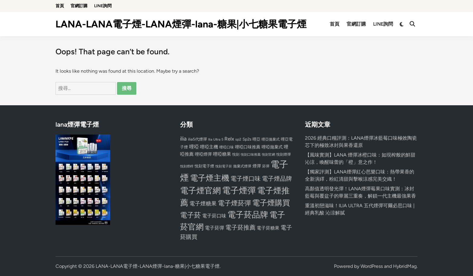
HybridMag (405, 266)
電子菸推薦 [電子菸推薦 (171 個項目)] (240, 227)
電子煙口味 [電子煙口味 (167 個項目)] (245, 178)
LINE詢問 (103, 5)
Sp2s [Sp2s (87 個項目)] (247, 139)
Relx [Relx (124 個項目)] (229, 139)
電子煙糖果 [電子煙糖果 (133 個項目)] (203, 203)
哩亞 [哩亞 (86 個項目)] (256, 139)
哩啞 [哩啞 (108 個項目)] (194, 147)
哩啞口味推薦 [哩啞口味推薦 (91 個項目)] (247, 146)
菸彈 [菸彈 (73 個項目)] (265, 166)
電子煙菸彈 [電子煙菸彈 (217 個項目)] (234, 203)
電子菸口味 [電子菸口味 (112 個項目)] (214, 216)
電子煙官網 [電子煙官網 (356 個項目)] (200, 190)
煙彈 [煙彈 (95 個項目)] (256, 166)
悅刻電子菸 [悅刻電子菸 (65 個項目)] (223, 166)
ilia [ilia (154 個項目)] (183, 138)
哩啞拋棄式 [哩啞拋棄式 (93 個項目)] (272, 147)
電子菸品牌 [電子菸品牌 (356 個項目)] (247, 215)
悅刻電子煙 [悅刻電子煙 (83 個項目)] (204, 166)
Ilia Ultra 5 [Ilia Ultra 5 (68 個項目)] (215, 139)
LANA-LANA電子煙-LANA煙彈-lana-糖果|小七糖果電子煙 (181, 24)
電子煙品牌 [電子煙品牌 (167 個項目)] (277, 178)
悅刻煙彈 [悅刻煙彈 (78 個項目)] (283, 154)
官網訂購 (79, 5)
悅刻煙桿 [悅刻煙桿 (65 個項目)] (186, 166)
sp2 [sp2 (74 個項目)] (238, 139)
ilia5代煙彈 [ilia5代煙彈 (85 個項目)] (197, 139)
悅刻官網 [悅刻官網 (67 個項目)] (268, 155)
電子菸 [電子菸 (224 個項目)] (190, 215)
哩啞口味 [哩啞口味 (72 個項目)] (226, 147)
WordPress (371, 266)
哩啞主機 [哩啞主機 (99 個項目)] (209, 147)
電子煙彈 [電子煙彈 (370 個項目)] (239, 190)
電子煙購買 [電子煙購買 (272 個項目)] (271, 202)
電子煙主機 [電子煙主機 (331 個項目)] (209, 178)
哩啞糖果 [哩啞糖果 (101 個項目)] (222, 154)
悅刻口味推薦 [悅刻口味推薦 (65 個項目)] (251, 155)
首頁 (60, 5)
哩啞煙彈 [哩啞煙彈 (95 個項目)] (203, 154)
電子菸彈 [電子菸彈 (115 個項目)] (214, 228)
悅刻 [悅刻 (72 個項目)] (236, 154)
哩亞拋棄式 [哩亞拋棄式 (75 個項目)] (271, 139)
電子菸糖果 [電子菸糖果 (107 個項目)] (268, 228)
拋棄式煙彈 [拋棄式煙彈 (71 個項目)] (242, 166)
